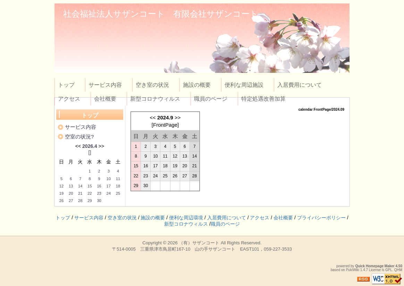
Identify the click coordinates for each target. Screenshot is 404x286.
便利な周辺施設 (244, 85)
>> (178, 117)
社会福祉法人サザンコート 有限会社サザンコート (160, 13)
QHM (398, 270)
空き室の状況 (152, 85)
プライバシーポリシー (321, 217)
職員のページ (210, 99)
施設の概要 (197, 85)
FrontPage (165, 125)
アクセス (69, 99)
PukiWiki (352, 270)
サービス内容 (105, 85)
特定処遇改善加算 (263, 99)
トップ (66, 85)
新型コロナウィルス (155, 99)
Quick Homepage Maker (374, 266)
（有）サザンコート (199, 242)
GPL (388, 270)
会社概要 (105, 99)
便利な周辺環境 (186, 217)
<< (153, 117)
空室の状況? (79, 137)
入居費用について (299, 85)
